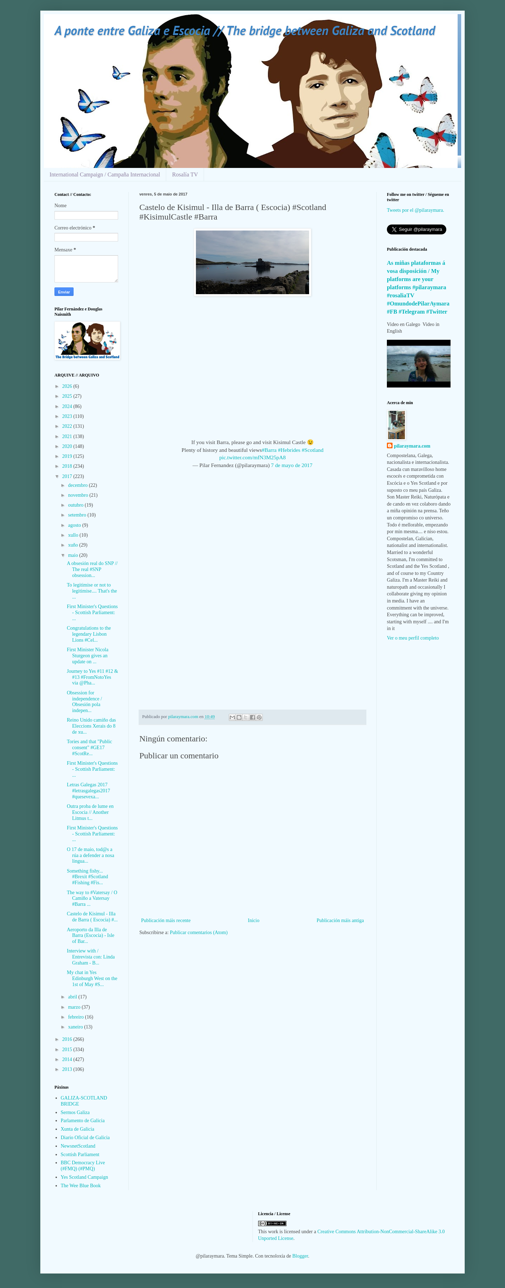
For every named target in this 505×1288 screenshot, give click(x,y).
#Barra (269, 450)
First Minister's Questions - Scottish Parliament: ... (92, 612)
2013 (68, 1069)
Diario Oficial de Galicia (85, 1137)
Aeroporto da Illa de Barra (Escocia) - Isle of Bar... (90, 935)
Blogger (300, 1256)
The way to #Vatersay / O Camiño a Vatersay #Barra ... (92, 898)
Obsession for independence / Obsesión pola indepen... (84, 701)
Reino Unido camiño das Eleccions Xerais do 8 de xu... (91, 726)
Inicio (254, 920)
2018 (68, 466)
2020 (68, 446)
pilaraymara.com (412, 446)
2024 (68, 406)
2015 (68, 1049)
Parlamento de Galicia (83, 1120)
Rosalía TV (185, 174)
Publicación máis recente (166, 920)
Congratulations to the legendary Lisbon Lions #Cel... (89, 634)
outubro (76, 505)
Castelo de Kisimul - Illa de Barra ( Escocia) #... (92, 916)
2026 (68, 386)
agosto (75, 525)
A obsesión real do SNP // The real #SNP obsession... (92, 569)
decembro (78, 485)
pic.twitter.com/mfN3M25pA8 (252, 457)
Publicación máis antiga (340, 920)
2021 (68, 436)
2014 (68, 1059)
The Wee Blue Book (81, 1185)
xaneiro (76, 1027)
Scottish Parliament (80, 1154)
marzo (74, 1007)
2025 (68, 396)
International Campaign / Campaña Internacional (105, 174)
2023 (68, 416)
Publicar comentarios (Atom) (198, 932)
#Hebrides (289, 450)
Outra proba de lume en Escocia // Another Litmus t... (90, 812)
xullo (73, 535)
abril (73, 996)
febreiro (76, 1017)
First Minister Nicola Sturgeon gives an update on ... (87, 655)
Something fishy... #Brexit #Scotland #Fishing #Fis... (87, 877)
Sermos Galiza (75, 1112)
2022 (68, 426)
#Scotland (313, 450)
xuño (73, 545)
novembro (78, 495)
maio (73, 555)
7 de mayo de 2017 (291, 465)
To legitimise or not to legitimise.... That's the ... (92, 591)
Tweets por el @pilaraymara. (415, 210)
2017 (68, 476)
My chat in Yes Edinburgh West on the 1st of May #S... (92, 978)
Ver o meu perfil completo (413, 638)
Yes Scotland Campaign (84, 1177)
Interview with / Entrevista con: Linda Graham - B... (91, 957)
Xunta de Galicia (77, 1129)
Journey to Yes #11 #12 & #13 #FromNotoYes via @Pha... (92, 677)
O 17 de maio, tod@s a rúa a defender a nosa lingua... (90, 855)
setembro (77, 515)
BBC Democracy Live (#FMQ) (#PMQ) (83, 1165)
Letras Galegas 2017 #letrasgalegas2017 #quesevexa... (88, 790)
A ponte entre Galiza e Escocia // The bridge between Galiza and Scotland (244, 30)
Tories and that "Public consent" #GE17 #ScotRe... (89, 747)
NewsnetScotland (78, 1146)
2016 (68, 1039)
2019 (68, 456)
